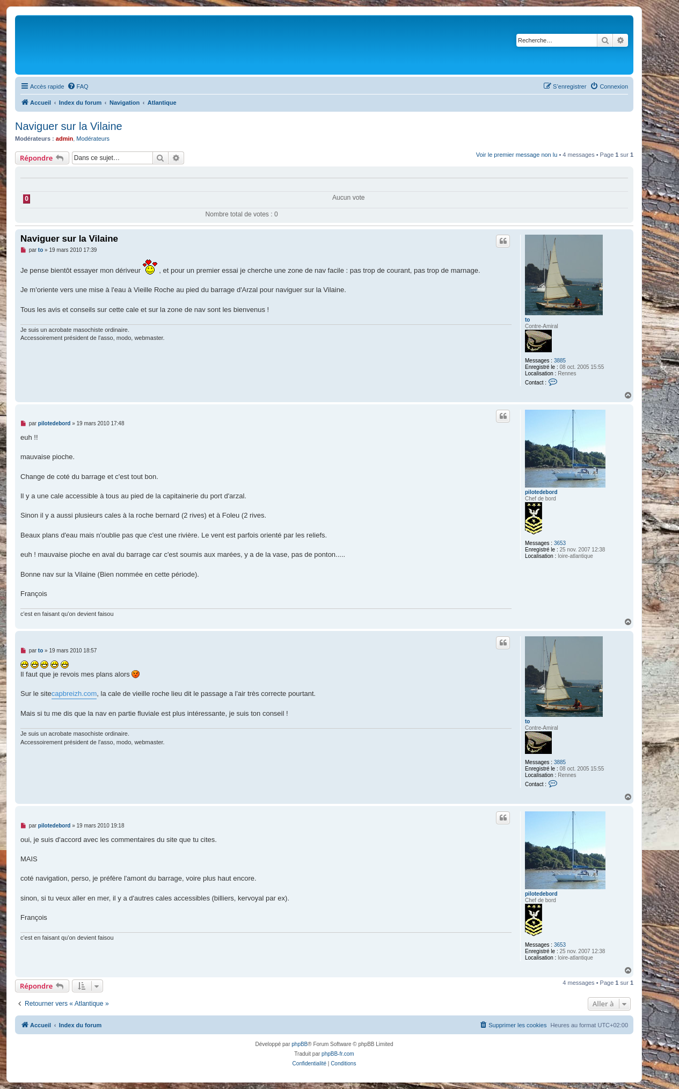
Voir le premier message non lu (517, 154)
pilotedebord (541, 492)
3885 (560, 361)
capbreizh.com (74, 693)
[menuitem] (78, 86)
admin (64, 138)
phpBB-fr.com (338, 1054)
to (527, 320)
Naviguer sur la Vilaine (68, 126)
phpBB (299, 1044)
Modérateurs (92, 138)
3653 (560, 543)
